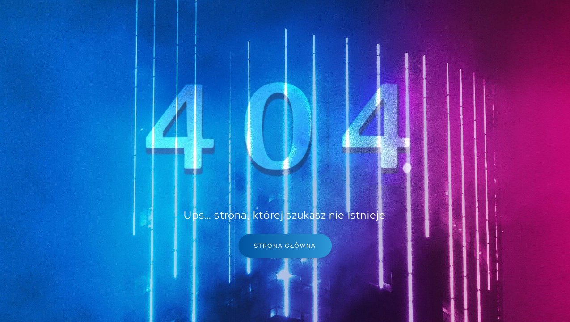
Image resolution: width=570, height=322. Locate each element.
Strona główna (285, 246)
